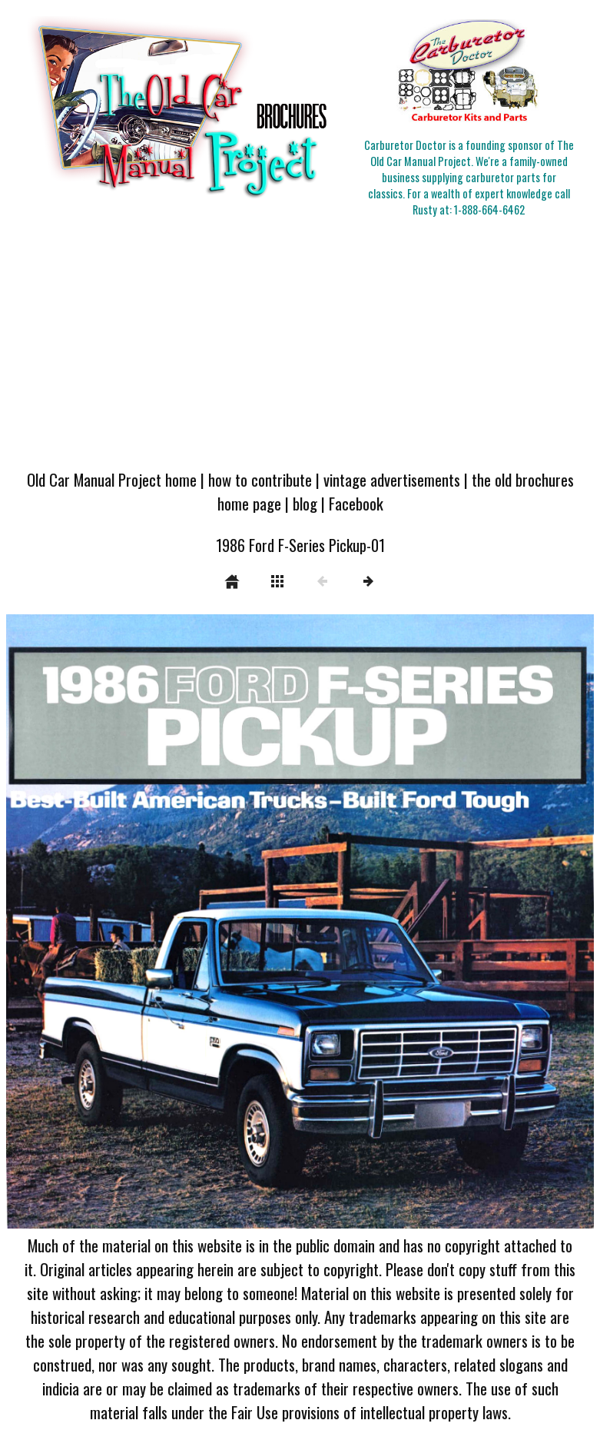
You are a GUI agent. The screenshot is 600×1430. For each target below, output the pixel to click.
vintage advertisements (391, 479)
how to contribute (260, 479)
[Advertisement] (300, 344)
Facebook (356, 503)
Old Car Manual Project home (112, 479)
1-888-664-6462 (489, 209)
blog (305, 503)
